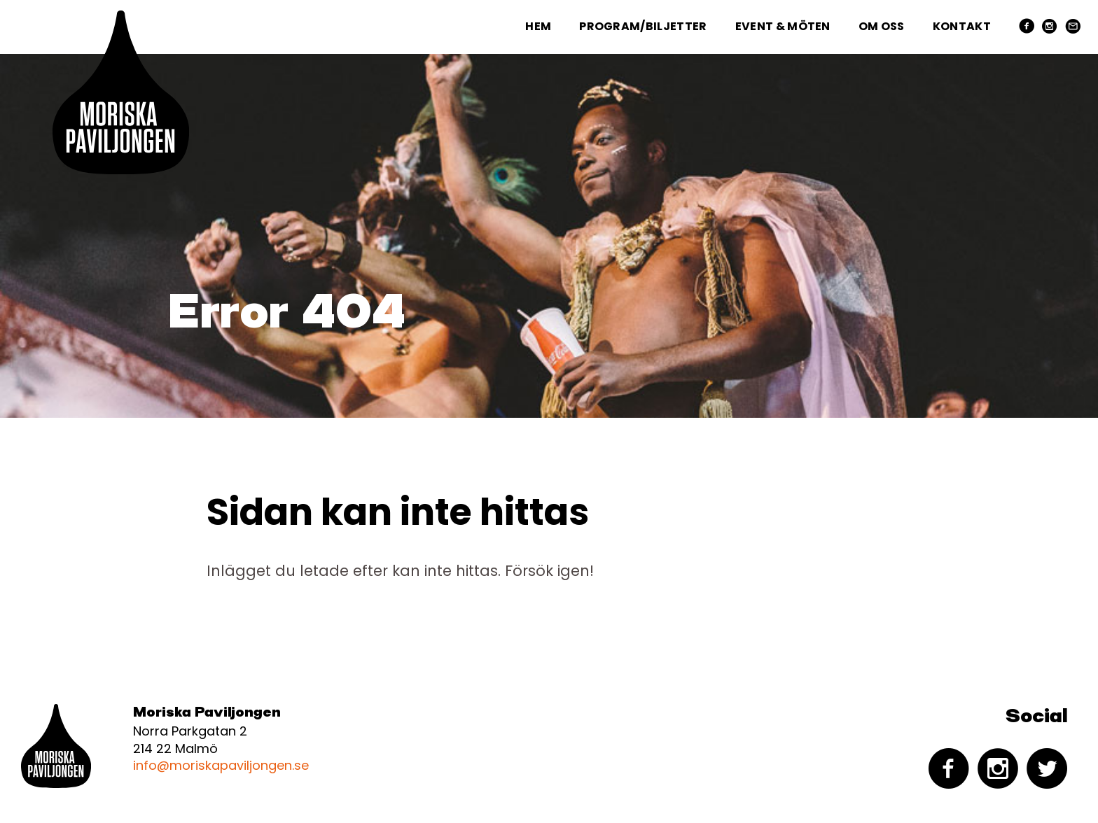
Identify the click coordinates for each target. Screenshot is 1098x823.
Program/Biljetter (643, 26)
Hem (538, 26)
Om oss (882, 26)
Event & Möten (783, 26)
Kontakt (962, 26)
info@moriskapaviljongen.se (221, 765)
